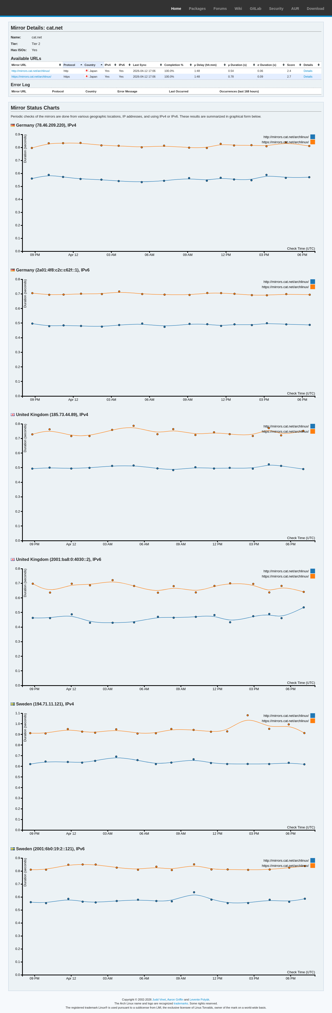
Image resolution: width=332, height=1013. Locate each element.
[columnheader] (37, 65)
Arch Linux (28, 8)
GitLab (255, 8)
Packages (197, 8)
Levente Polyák (199, 999)
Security (276, 8)
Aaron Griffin (175, 999)
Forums (220, 8)
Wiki (238, 8)
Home (176, 8)
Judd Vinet (159, 999)
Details (308, 70)
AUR (295, 8)
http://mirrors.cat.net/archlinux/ (30, 70)
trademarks (181, 1003)
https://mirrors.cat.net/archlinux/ (31, 76)
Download (315, 8)
